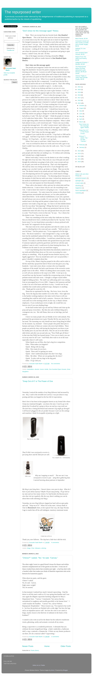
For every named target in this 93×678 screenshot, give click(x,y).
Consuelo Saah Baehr (11, 69)
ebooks (37, 369)
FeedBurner (10, 50)
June (81, 113)
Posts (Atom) (35, 650)
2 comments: (55, 636)
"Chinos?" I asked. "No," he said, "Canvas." (40, 558)
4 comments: (55, 542)
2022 (79, 87)
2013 (79, 153)
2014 (79, 151)
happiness (78, 188)
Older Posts (66, 646)
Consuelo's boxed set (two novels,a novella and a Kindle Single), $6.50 (82, 43)
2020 (79, 89)
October (82, 105)
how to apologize (80, 190)
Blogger (65, 670)
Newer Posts (27, 646)
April (80, 119)
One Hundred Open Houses (57, 369)
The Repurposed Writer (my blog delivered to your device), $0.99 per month (81, 70)
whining (43, 548)
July (80, 111)
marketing (78, 193)
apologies (78, 180)
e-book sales (79, 183)
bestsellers (30, 369)
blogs (28, 548)
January (82, 147)
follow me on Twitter (39, 665)
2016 (79, 100)
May (80, 116)
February (82, 144)
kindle (46, 369)
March (81, 122)
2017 (79, 97)
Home (46, 646)
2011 (79, 159)
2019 (79, 92)
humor (42, 369)
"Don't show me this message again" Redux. (40, 31)
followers (38, 548)
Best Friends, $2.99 (81, 38)
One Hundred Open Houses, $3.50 (81, 53)
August (81, 108)
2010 (79, 161)
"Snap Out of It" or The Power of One (37, 381)
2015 (79, 103)
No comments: (55, 363)
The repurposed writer (23, 12)
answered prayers (80, 178)
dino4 (52, 670)
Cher (32, 548)
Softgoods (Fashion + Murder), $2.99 (82, 63)
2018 (79, 95)
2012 (79, 156)
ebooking (78, 185)
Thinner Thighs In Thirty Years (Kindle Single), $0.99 (81, 77)
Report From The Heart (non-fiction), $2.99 (81, 58)
